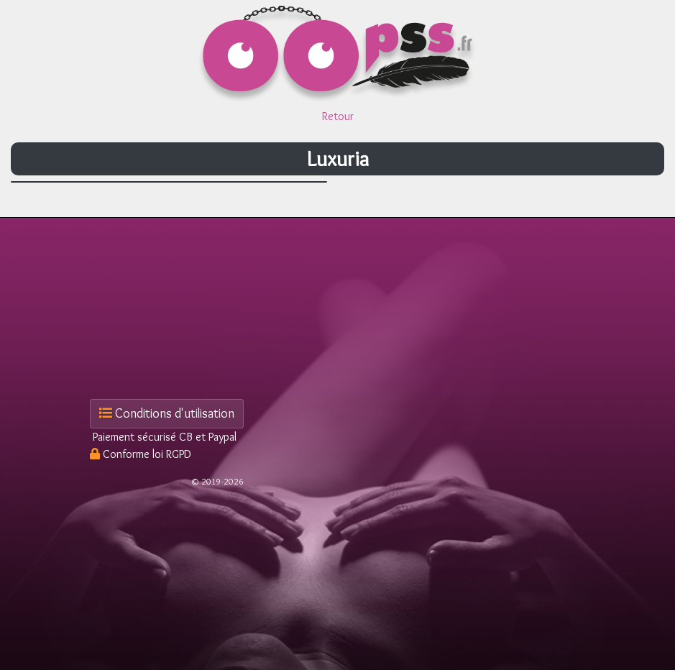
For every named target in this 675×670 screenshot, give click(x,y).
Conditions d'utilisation (166, 413)
